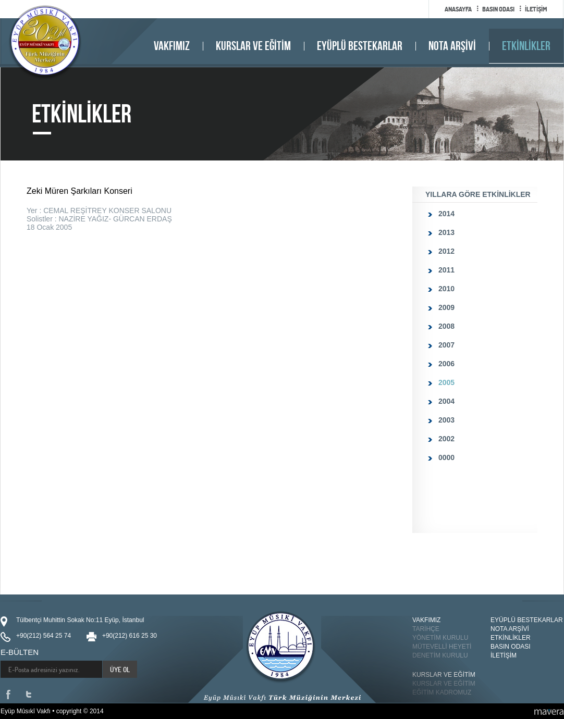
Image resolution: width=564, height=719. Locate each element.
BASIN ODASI (498, 9)
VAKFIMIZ (172, 46)
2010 (446, 288)
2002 (446, 439)
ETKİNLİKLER (526, 46)
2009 (446, 307)
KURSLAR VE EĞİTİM (253, 46)
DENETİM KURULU (440, 655)
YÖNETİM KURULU (440, 637)
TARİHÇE (425, 629)
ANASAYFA (458, 9)
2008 (446, 326)
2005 (446, 382)
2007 (446, 345)
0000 (446, 457)
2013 (446, 232)
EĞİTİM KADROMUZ (441, 692)
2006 (446, 364)
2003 (446, 420)
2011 (446, 270)
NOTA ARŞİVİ (452, 46)
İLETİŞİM (536, 9)
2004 (446, 401)
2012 (446, 251)
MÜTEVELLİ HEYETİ (441, 646)
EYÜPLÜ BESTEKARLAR (359, 46)
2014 (446, 213)
